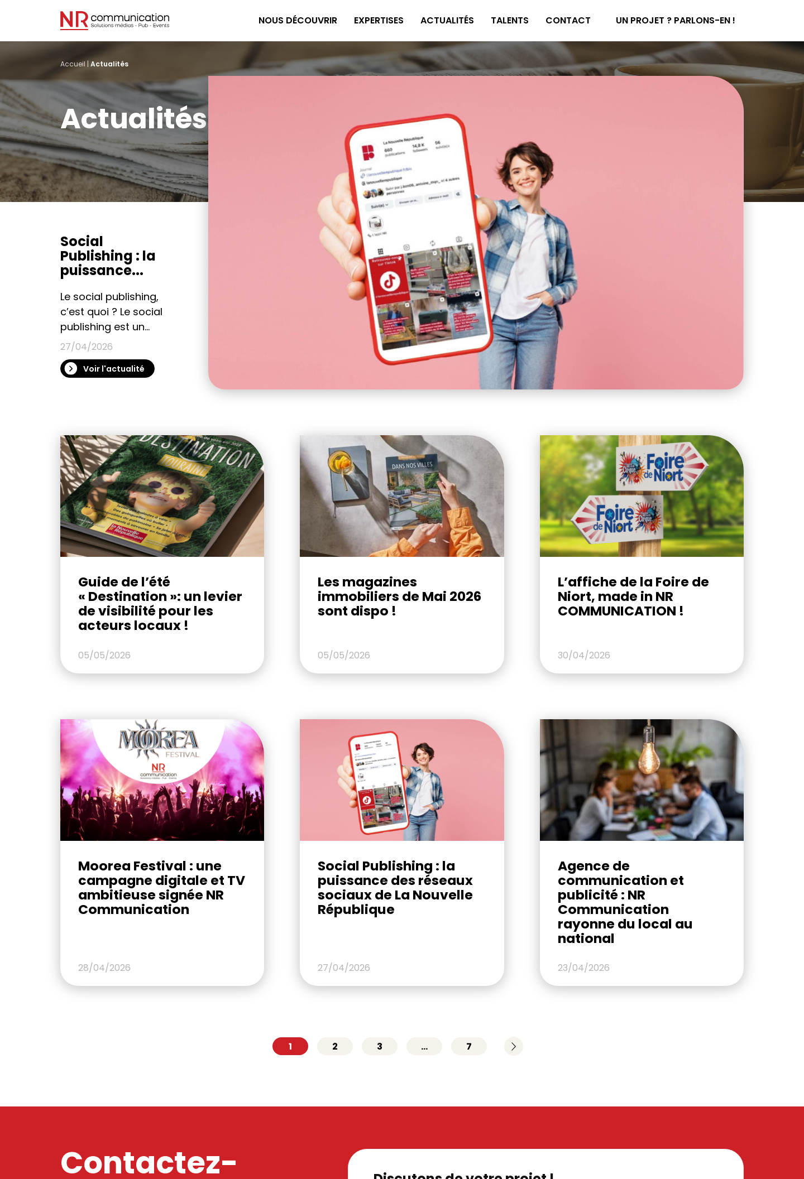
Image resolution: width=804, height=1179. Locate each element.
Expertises (379, 20)
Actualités (447, 20)
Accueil (72, 64)
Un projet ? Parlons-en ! (675, 20)
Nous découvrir (298, 20)
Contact (568, 20)
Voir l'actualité (114, 368)
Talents (510, 20)
